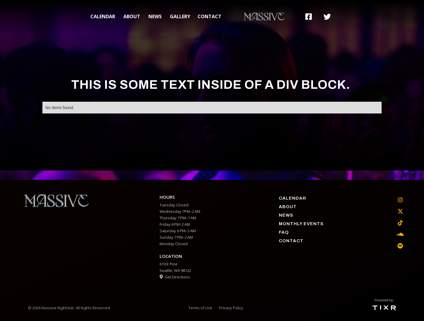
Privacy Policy (231, 307)
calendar (102, 16)
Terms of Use (200, 307)
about (131, 16)
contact (209, 16)
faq (284, 232)
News (155, 16)
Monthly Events (301, 223)
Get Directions (175, 277)
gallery (180, 16)
